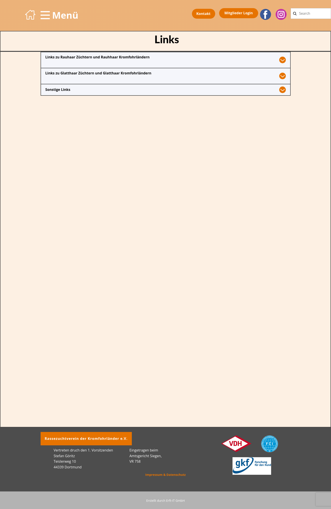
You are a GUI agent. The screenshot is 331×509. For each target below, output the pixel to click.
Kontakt (203, 13)
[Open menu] (60, 15)
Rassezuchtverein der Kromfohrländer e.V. (86, 438)
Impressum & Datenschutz (165, 475)
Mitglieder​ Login (238, 13)
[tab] (166, 60)
